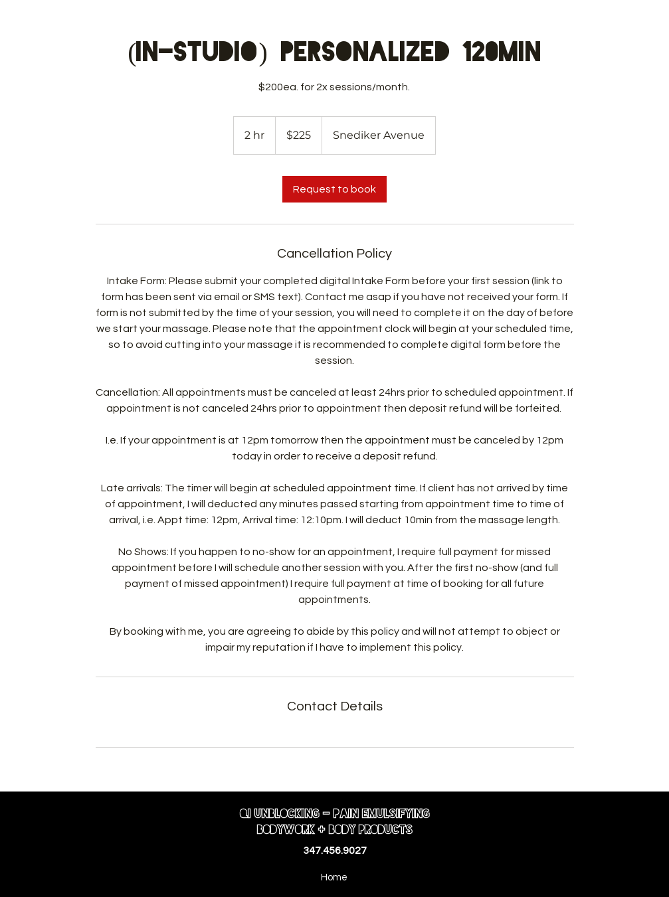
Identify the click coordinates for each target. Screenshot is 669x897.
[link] (334, 189)
